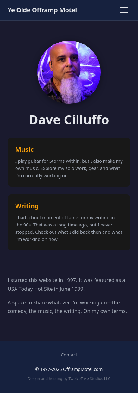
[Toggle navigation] (124, 10)
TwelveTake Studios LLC (89, 378)
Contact (69, 355)
